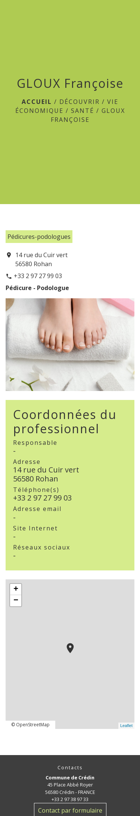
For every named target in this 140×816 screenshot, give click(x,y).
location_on (66, 644)
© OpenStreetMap (30, 724)
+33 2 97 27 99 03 (38, 276)
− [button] (15, 600)
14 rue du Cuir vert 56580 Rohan (41, 259)
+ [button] (15, 589)
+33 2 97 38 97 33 (70, 799)
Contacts (70, 767)
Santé (82, 111)
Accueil (37, 102)
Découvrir (79, 102)
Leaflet (126, 725)
